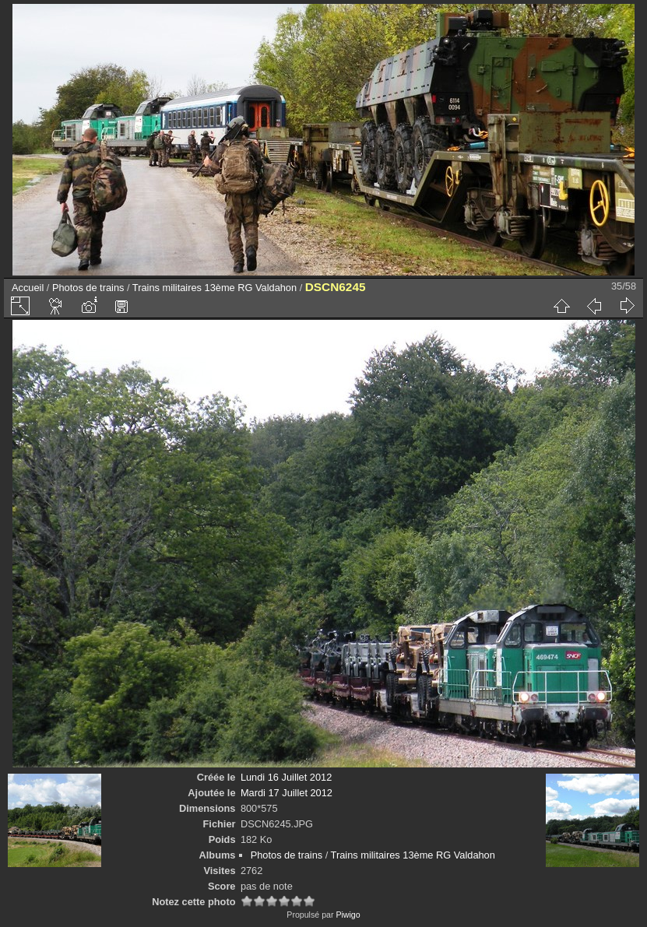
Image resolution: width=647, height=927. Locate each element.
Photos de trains (88, 287)
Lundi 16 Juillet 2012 (286, 777)
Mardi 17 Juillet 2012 (286, 793)
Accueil (28, 287)
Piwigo (348, 914)
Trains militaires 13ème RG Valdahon (214, 287)
